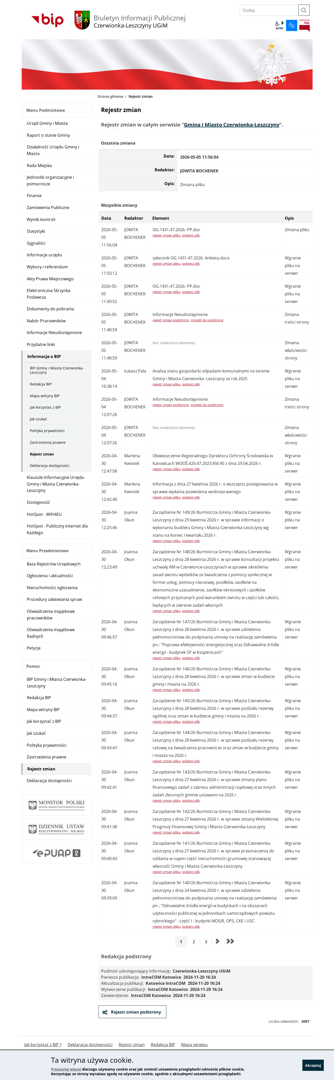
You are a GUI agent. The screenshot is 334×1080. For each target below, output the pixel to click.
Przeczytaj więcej (66, 1069)
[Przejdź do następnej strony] (217, 941)
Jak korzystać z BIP (45, 407)
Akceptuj (313, 1065)
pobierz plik (191, 235)
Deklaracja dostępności (49, 465)
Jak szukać (38, 419)
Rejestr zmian (42, 454)
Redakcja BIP (41, 384)
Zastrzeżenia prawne (48, 442)
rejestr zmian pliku (166, 235)
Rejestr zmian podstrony (135, 1012)
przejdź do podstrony (207, 320)
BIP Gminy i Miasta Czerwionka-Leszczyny (57, 370)
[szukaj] (304, 10)
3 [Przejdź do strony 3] (208, 941)
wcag (279, 25)
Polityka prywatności (47, 430)
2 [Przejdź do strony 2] (195, 941)
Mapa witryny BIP (44, 395)
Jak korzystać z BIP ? (42, 1044)
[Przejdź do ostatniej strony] (230, 941)
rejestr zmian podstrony (171, 320)
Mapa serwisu (194, 1044)
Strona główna (110, 96)
